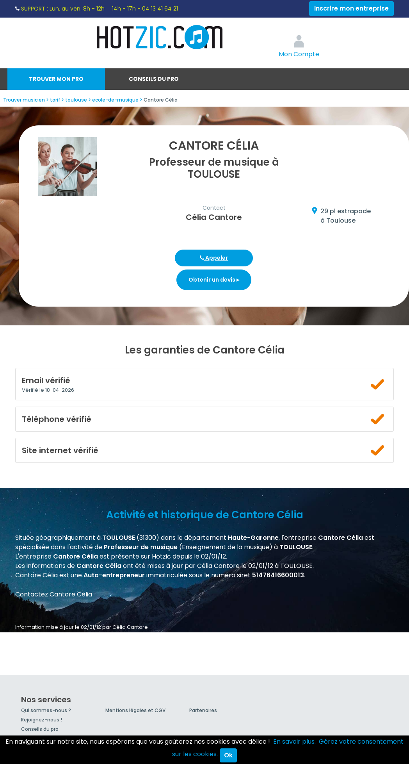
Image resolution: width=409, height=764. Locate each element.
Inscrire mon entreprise (351, 8)
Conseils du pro (154, 79)
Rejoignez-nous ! (41, 719)
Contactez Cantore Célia (53, 594)
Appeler (214, 258)
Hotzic (160, 37)
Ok (228, 755)
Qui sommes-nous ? (46, 710)
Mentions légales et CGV (135, 710)
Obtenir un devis (213, 280)
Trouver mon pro (56, 79)
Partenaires (203, 710)
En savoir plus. (294, 741)
